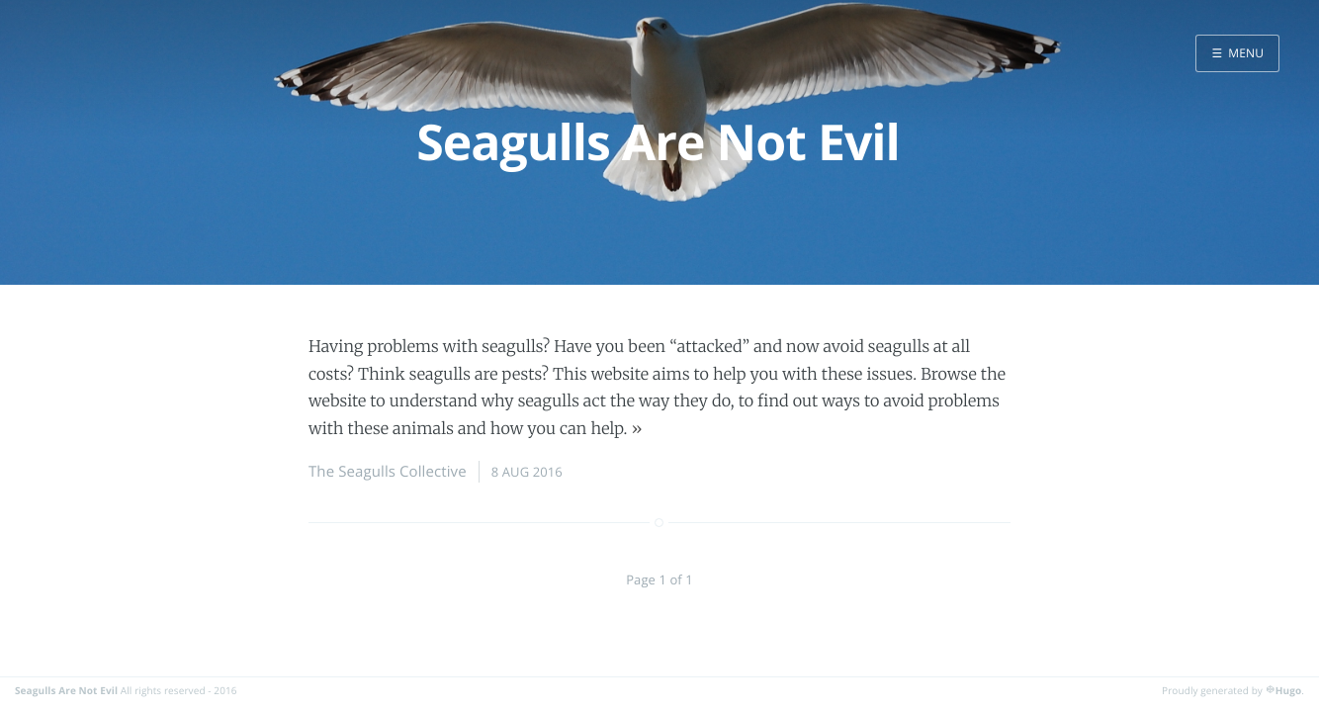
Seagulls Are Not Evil (66, 690)
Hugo (1288, 690)
